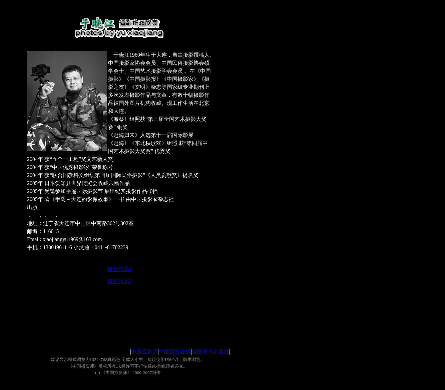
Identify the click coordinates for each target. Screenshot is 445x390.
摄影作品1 (119, 269)
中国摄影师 (144, 351)
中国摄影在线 (175, 351)
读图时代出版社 (210, 351)
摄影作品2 (119, 281)
